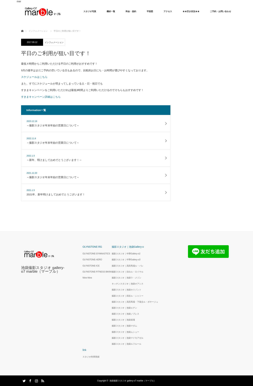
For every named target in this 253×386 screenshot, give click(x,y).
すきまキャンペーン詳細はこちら (41, 96)
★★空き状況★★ (191, 11)
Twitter (23, 380)
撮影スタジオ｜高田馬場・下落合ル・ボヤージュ (135, 302)
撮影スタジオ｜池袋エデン (124, 308)
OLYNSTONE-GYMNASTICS (96, 253)
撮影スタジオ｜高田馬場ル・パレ (127, 266)
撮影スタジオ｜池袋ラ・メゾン (126, 278)
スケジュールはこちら (34, 76)
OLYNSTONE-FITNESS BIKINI (97, 272)
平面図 (150, 11)
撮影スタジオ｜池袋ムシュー (125, 332)
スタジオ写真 (89, 11)
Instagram (36, 380)
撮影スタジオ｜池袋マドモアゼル (127, 338)
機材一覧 (111, 11)
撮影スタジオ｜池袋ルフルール (126, 344)
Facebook (30, 380)
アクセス (168, 11)
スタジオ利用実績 (91, 357)
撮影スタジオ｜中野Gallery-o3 (126, 259)
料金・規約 (131, 11)
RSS (42, 380)
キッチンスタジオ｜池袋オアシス (127, 284)
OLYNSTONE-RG (92, 246)
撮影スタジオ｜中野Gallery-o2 (126, 253)
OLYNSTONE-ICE (91, 266)
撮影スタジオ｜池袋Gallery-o (128, 246)
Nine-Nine (87, 278)
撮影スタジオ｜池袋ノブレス (125, 314)
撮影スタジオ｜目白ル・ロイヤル (127, 272)
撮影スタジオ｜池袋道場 (123, 320)
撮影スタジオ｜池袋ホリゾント (126, 289)
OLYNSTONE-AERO (92, 259)
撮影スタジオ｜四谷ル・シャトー (127, 296)
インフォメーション (54, 42)
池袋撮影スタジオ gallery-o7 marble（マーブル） (42, 269)
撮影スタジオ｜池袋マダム (124, 326)
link (84, 350)
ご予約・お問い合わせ (220, 11)
